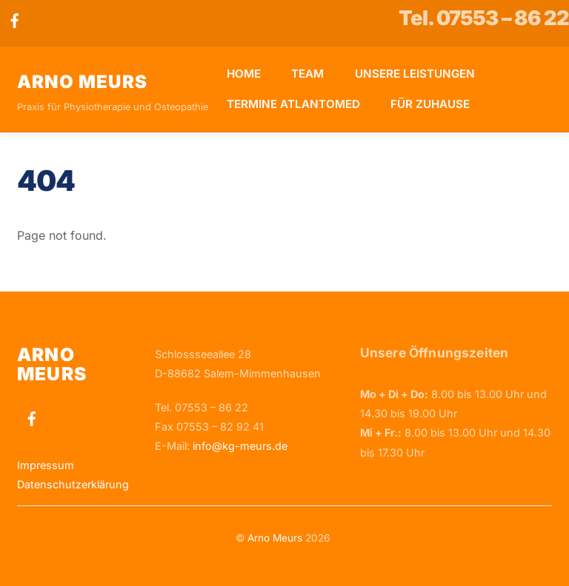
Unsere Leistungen (415, 74)
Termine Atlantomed (293, 104)
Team (307, 74)
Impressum (45, 465)
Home (244, 74)
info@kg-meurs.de (240, 446)
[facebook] (15, 19)
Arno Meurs (274, 538)
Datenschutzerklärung (73, 484)
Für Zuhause (430, 104)
